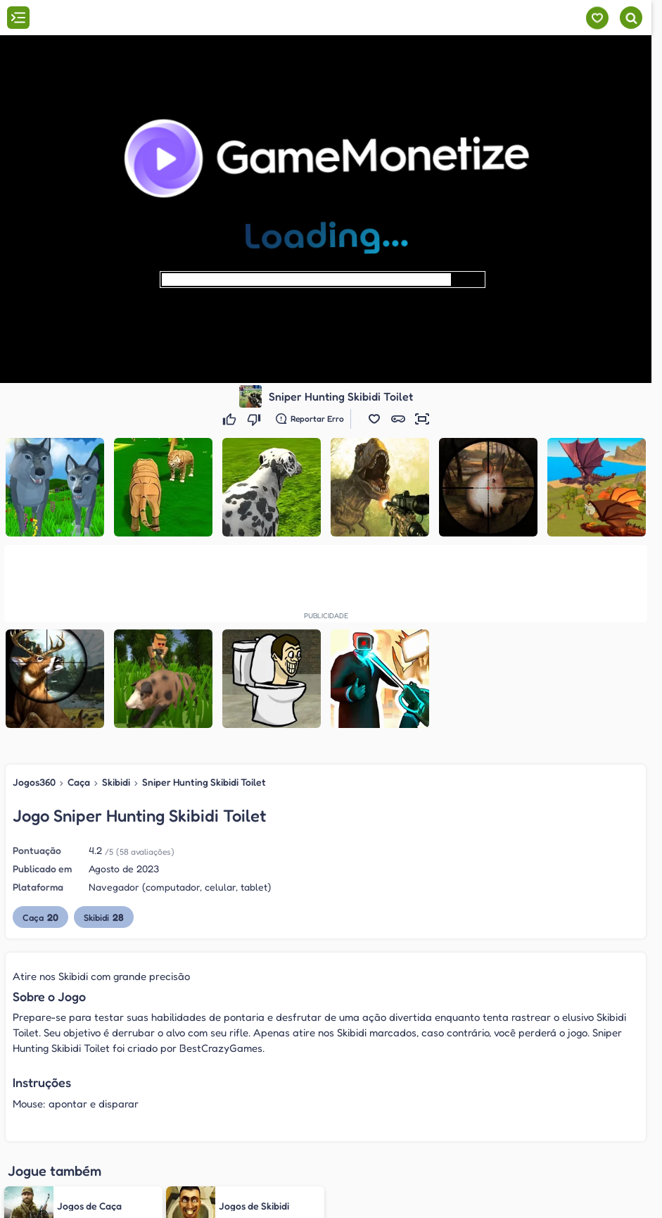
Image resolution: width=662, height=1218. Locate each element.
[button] (374, 419)
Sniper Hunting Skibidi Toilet (204, 782)
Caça (79, 782)
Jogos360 (34, 782)
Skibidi (116, 782)
